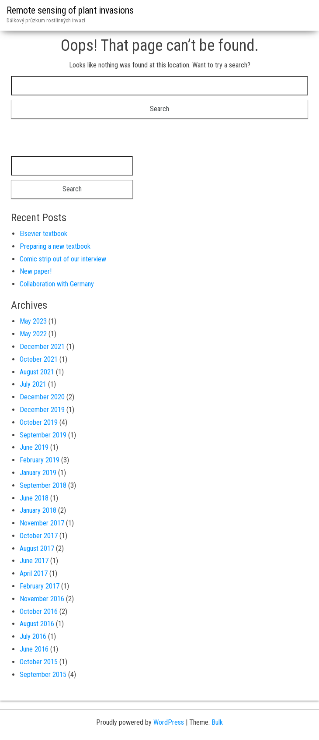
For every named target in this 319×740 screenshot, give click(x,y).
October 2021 (39, 359)
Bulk (217, 722)
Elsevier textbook (43, 233)
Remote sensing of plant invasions (70, 10)
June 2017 (34, 561)
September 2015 (43, 674)
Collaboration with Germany (57, 284)
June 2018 (34, 498)
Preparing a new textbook (55, 246)
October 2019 (39, 422)
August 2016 (37, 624)
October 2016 (39, 611)
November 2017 (42, 523)
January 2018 (38, 510)
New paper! (36, 271)
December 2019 (42, 409)
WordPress (168, 722)
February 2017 (39, 586)
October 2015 (39, 662)
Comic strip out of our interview (63, 259)
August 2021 (37, 372)
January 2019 (38, 473)
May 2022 (33, 334)
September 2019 (43, 435)
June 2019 (34, 447)
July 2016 (33, 636)
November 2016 (42, 599)
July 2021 (33, 384)
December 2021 (42, 346)
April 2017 (34, 573)
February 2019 (39, 460)
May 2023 (33, 321)
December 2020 (42, 397)
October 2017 (39, 536)
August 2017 (37, 548)
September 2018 (43, 485)
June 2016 (34, 649)
